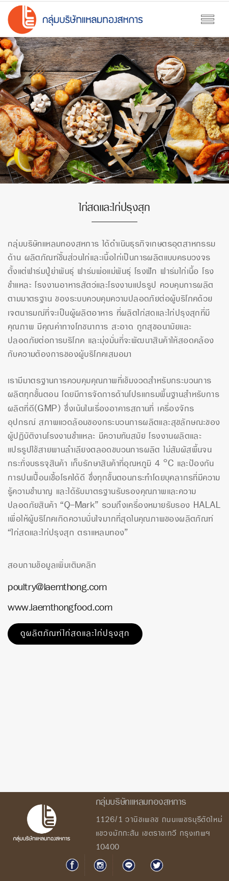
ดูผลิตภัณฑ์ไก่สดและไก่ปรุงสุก (75, 633)
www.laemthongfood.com (60, 608)
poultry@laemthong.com (57, 587)
